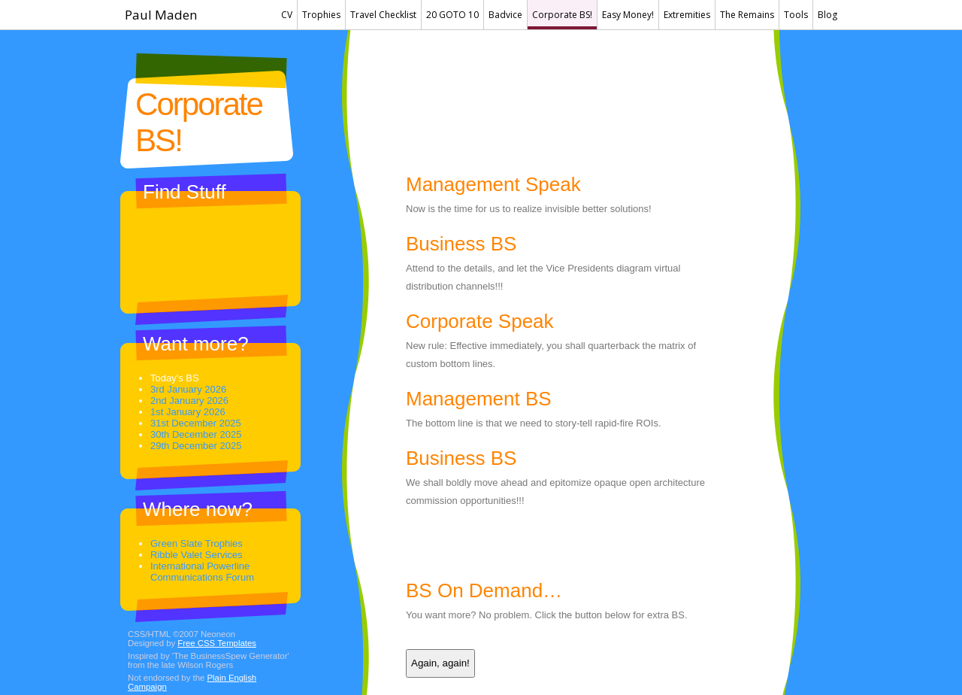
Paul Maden (161, 14)
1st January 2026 (187, 411)
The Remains (747, 14)
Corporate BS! (562, 14)
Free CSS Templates (216, 643)
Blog (827, 14)
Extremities (687, 14)
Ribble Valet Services (196, 554)
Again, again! (440, 663)
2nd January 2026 (189, 400)
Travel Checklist (383, 14)
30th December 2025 (195, 434)
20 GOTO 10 (452, 14)
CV (286, 14)
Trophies (321, 14)
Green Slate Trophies (196, 543)
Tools (796, 14)
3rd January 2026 (188, 389)
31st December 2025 (195, 423)
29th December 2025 (195, 445)
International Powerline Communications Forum (202, 571)
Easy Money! (628, 14)
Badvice (505, 14)
